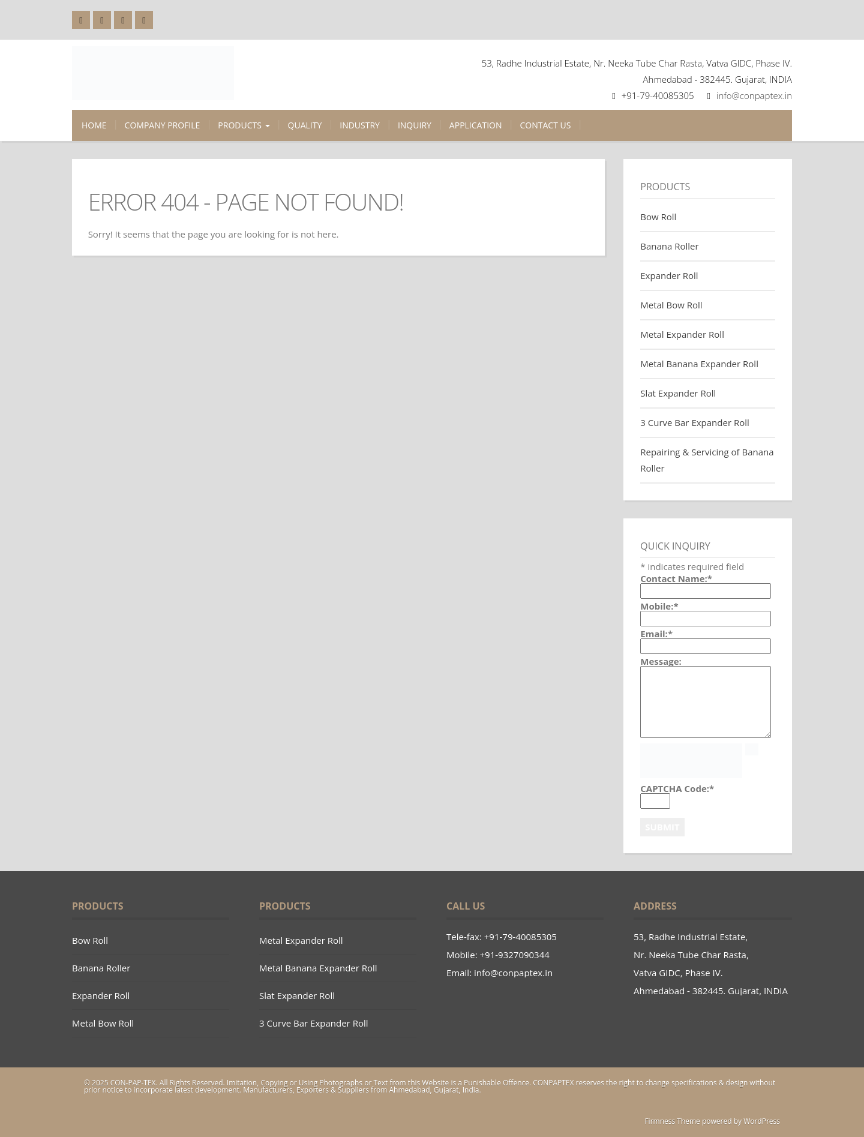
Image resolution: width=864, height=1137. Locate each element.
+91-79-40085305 (520, 937)
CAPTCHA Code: (677, 788)
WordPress (761, 1121)
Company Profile (162, 125)
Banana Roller (669, 246)
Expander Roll (669, 275)
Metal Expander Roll (682, 334)
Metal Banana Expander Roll (699, 364)
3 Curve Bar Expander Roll (694, 422)
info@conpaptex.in (754, 95)
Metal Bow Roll (671, 305)
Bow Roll (658, 217)
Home (94, 125)
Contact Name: (676, 578)
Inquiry (414, 125)
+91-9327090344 (515, 955)
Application (475, 125)
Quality (305, 125)
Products (243, 125)
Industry (360, 125)
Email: (656, 633)
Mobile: (659, 606)
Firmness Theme (672, 1121)
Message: (661, 661)
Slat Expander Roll (678, 393)
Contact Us (545, 125)
